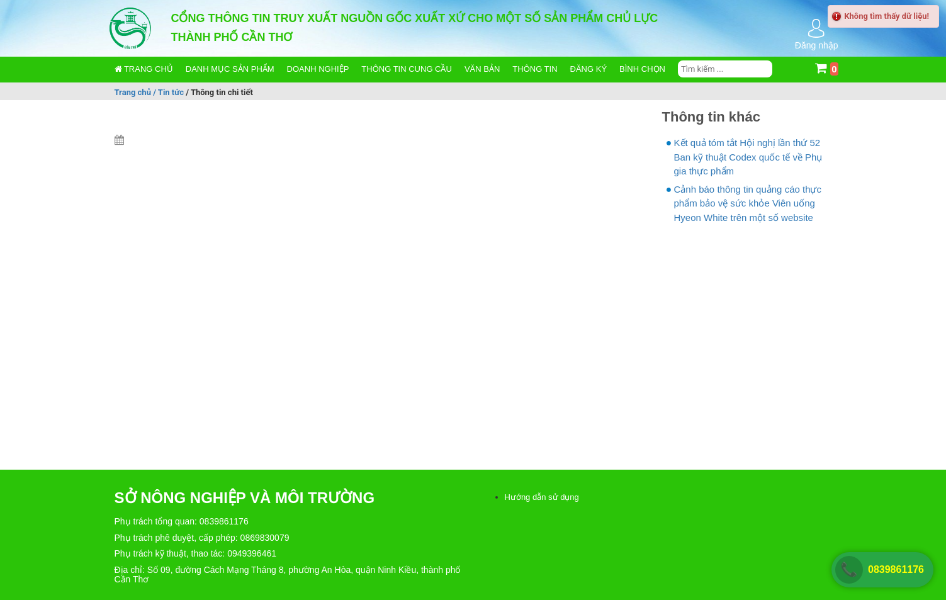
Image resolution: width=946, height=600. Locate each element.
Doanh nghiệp (318, 69)
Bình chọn (642, 69)
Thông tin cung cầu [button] (406, 69)
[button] (230, 69)
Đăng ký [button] (588, 69)
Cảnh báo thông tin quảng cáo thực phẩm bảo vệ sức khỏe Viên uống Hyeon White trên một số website (748, 203)
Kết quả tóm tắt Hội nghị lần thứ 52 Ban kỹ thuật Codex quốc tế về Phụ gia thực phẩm (748, 156)
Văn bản (482, 69)
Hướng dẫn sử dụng (542, 497)
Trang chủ (144, 69)
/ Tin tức (169, 91)
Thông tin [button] (534, 69)
